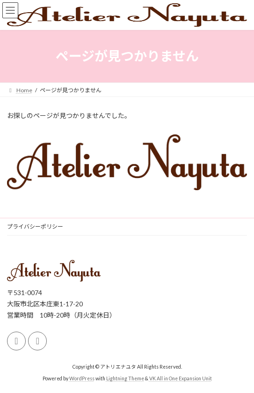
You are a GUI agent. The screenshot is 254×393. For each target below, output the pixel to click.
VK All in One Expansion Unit (180, 378)
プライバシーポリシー (35, 226)
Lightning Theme (125, 378)
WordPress (81, 378)
